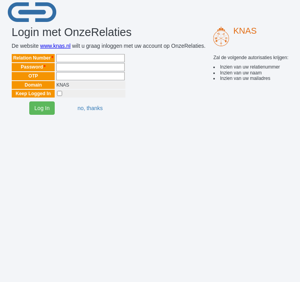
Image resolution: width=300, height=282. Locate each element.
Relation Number (32, 58)
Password (32, 67)
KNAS (245, 31)
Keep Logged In (33, 93)
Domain (33, 85)
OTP (33, 76)
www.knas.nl (55, 46)
